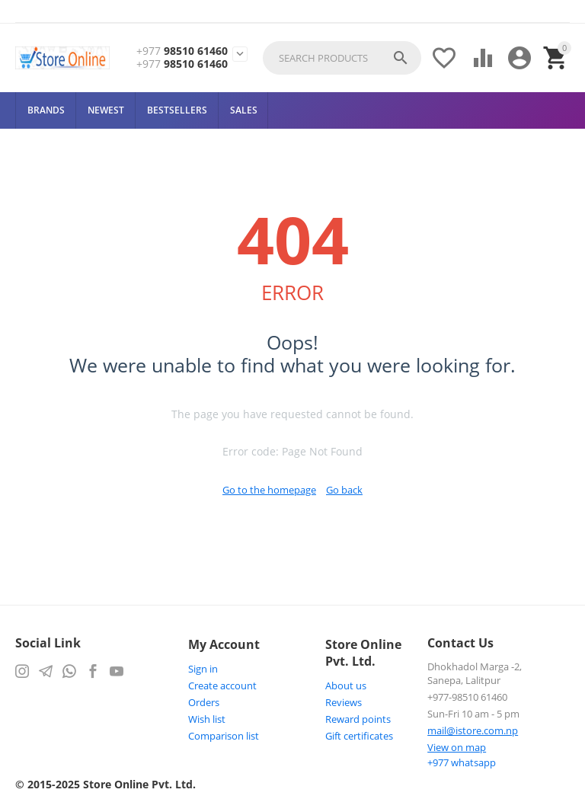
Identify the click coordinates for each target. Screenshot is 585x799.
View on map (456, 747)
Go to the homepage (269, 490)
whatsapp (461, 762)
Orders (203, 702)
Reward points (358, 719)
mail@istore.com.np (472, 730)
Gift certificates (359, 736)
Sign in (203, 669)
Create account (222, 685)
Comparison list (223, 736)
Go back (344, 490)
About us (345, 685)
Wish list (206, 719)
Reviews (343, 702)
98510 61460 (182, 51)
